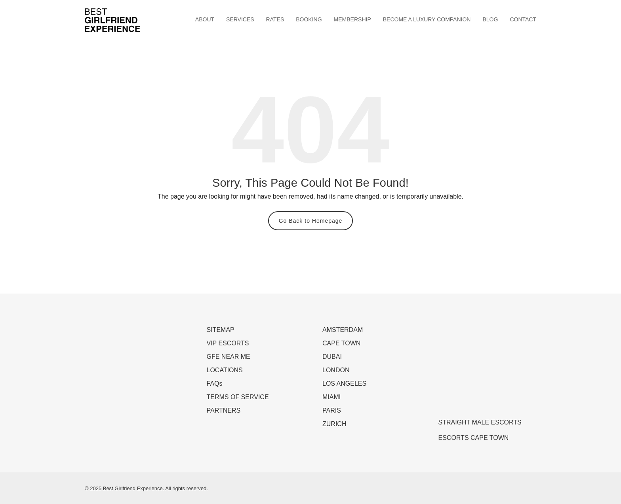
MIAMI (331, 397)
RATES (275, 19)
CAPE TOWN (341, 343)
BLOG (490, 19)
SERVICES (240, 19)
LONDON (335, 370)
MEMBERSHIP (352, 19)
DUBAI (332, 356)
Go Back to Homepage (311, 221)
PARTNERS (224, 410)
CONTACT (523, 19)
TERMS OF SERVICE (238, 397)
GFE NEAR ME (228, 356)
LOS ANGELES (344, 383)
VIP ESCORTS (228, 343)
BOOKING (309, 19)
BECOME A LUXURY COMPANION (427, 19)
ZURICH (334, 424)
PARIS (331, 410)
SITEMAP (220, 329)
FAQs (215, 383)
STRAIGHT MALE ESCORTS (480, 422)
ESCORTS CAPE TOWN (473, 437)
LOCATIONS (225, 370)
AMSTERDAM (342, 329)
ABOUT (204, 19)
